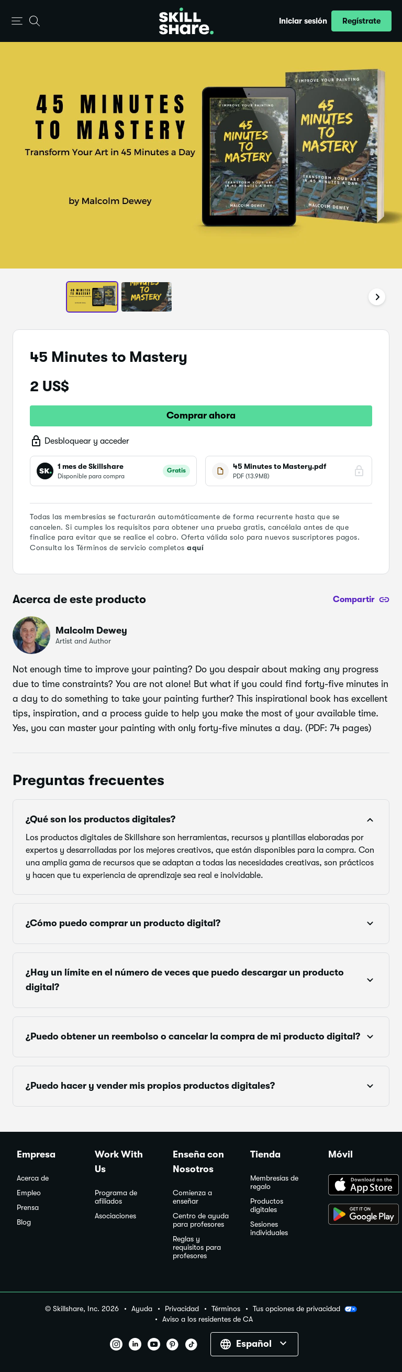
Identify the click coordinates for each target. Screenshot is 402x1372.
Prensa (28, 1208)
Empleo (29, 1193)
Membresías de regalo (274, 1182)
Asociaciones (115, 1216)
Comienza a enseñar (192, 1197)
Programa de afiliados (116, 1197)
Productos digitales (266, 1205)
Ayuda (141, 1309)
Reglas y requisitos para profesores (197, 1247)
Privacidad (182, 1309)
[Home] (186, 21)
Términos (225, 1309)
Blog (24, 1222)
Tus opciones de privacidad (305, 1309)
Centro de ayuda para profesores (201, 1220)
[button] (17, 21)
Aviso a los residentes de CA (207, 1319)
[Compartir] (361, 599)
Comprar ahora (201, 415)
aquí (195, 547)
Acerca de (33, 1178)
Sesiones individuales (269, 1228)
